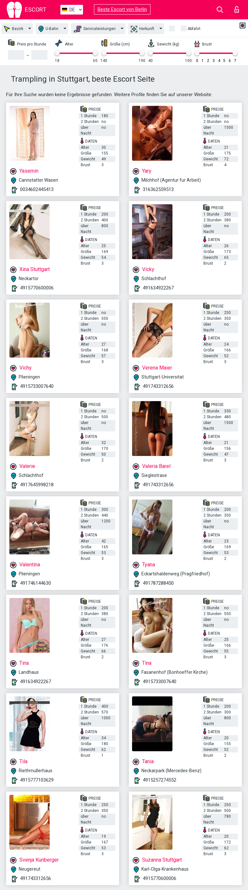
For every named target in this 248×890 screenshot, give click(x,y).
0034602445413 (37, 189)
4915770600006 (37, 288)
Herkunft (142, 29)
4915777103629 (37, 780)
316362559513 (158, 189)
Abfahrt (194, 28)
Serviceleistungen (95, 29)
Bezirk (13, 29)
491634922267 (158, 288)
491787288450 (158, 583)
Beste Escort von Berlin (122, 9)
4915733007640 (37, 386)
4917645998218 (37, 485)
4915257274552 (159, 780)
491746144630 (35, 583)
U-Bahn (48, 28)
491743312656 (158, 386)
